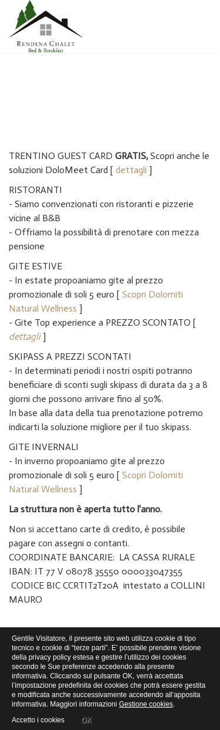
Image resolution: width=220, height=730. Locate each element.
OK (86, 718)
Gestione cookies (146, 704)
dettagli (131, 169)
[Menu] (206, 26)
